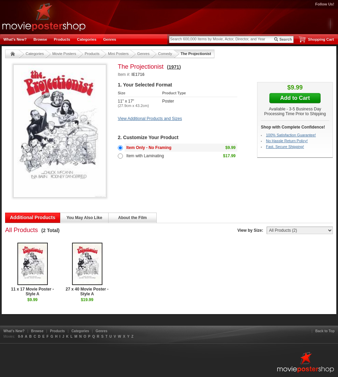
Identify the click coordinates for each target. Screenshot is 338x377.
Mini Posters (118, 54)
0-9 (20, 336)
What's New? (15, 39)
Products (62, 39)
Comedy (165, 54)
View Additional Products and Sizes (150, 118)
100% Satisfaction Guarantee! (291, 135)
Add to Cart (295, 98)
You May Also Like (84, 217)
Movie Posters (64, 54)
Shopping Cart (321, 39)
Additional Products (32, 217)
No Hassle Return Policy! (287, 141)
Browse (40, 39)
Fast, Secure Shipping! (285, 147)
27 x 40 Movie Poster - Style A (87, 269)
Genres (109, 39)
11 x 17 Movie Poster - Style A (32, 269)
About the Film (132, 217)
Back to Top (325, 331)
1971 (174, 67)
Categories (86, 39)
